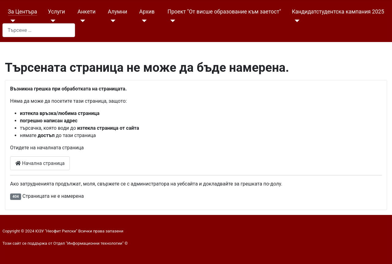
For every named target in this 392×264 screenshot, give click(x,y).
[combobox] (38, 30)
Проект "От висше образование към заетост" (224, 12)
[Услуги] (51, 21)
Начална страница (40, 163)
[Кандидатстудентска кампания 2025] (296, 21)
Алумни (117, 12)
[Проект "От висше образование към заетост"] (171, 21)
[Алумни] (111, 21)
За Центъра (22, 12)
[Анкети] (81, 21)
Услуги (56, 12)
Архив (147, 12)
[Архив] (143, 21)
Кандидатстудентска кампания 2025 (338, 12)
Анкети (86, 12)
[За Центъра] (12, 21)
